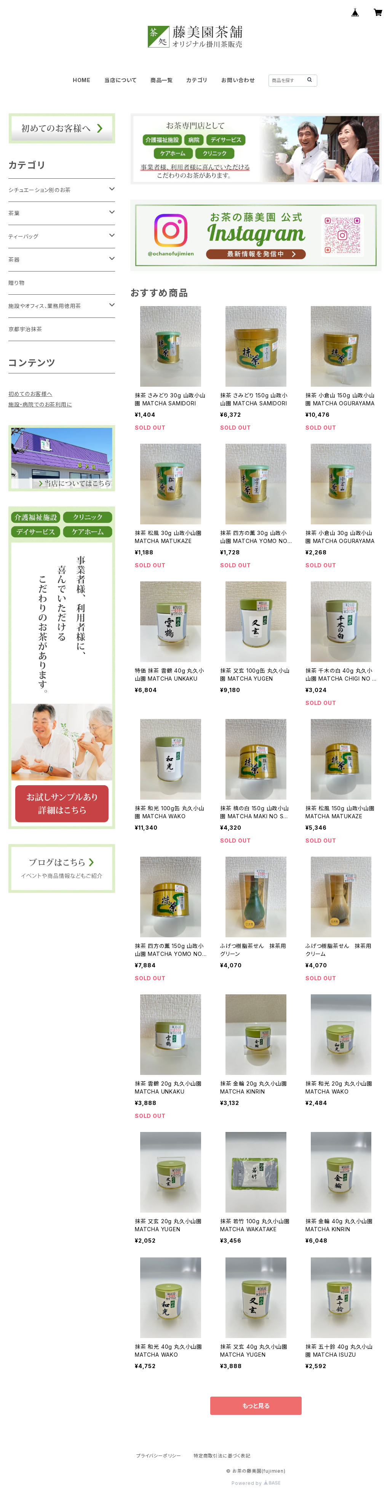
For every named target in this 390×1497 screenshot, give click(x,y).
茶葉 (14, 213)
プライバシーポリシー (158, 1456)
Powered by (256, 1483)
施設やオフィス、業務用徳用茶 (44, 306)
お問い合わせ (238, 80)
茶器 (14, 259)
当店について (120, 80)
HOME (82, 80)
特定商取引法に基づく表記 (222, 1456)
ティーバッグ (23, 236)
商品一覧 (161, 80)
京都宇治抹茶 (25, 329)
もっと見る (256, 1406)
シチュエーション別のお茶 (39, 190)
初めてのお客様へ (30, 394)
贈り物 (16, 282)
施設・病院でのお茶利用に (40, 404)
